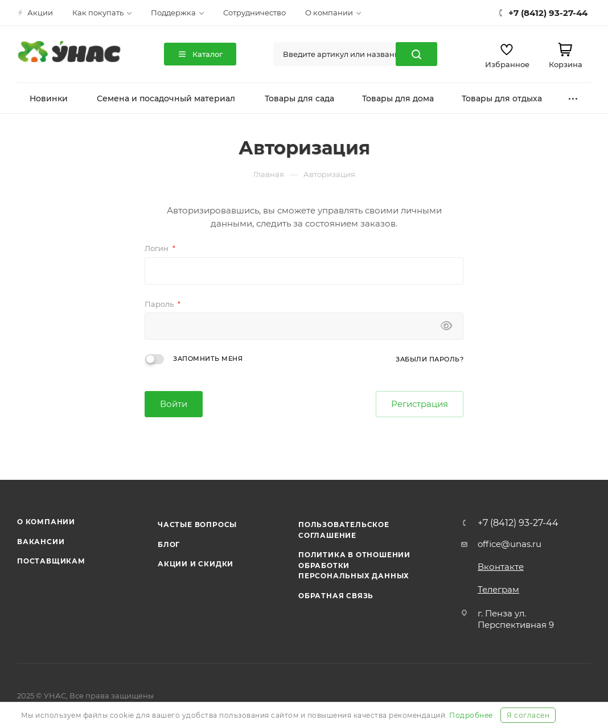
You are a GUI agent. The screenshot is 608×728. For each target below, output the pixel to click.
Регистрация (419, 403)
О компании (46, 521)
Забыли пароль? (429, 359)
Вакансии (40, 541)
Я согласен (528, 715)
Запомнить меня (208, 359)
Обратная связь (335, 595)
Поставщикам (51, 561)
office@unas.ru (509, 543)
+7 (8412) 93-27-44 (518, 523)
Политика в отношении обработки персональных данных (354, 565)
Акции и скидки (195, 564)
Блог (169, 544)
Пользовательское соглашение (343, 529)
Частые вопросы (197, 524)
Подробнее (471, 715)
